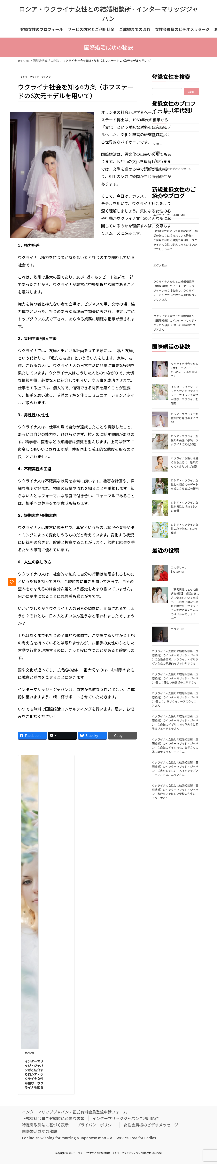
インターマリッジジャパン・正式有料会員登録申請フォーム (74, 1112)
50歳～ (157, 144)
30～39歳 (159, 128)
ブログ (157, 160)
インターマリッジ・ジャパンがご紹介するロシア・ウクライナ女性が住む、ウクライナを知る (34, 1074)
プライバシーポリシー (96, 1125)
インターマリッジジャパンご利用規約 (125, 1118)
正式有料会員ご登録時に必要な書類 (53, 1118)
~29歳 (157, 152)
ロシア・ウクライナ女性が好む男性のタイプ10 (184, 418)
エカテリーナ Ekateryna (169, 215)
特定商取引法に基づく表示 (45, 1125)
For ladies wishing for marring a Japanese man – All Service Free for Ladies (89, 1138)
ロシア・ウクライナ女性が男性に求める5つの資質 (184, 506)
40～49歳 (159, 136)
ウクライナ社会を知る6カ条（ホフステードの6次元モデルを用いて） (184, 370)
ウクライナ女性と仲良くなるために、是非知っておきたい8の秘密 (184, 462)
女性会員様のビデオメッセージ (172, 169)
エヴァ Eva (160, 265)
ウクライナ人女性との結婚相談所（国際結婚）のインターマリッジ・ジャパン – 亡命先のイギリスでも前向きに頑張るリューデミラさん (175, 722)
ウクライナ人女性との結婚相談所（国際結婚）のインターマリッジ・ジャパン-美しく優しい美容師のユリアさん (175, 322)
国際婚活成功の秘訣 (39, 1131)
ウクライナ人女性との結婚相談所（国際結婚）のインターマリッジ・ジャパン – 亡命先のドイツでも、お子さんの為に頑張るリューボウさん (175, 745)
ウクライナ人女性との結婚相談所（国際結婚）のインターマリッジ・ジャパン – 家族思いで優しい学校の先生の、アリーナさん (175, 791)
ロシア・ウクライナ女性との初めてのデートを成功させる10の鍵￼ (185, 484)
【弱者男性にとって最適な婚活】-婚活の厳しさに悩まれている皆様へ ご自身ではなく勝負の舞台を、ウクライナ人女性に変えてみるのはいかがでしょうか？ (175, 240)
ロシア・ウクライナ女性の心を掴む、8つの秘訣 (184, 529)
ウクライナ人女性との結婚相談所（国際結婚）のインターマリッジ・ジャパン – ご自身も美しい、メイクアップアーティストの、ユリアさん (175, 768)
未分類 (157, 177)
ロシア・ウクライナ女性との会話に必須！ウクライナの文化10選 (184, 440)
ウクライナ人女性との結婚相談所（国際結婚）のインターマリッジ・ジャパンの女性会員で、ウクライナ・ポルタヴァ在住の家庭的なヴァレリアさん (175, 290)
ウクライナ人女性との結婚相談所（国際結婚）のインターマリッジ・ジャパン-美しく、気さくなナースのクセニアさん (175, 699)
